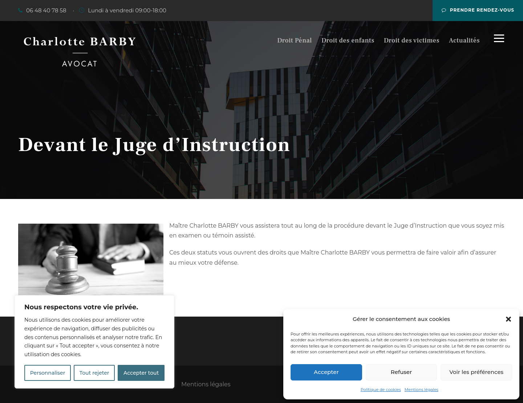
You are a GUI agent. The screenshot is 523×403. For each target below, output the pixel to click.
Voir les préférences (476, 372)
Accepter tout (141, 373)
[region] (94, 341)
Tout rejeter (94, 373)
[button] (508, 319)
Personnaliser (47, 373)
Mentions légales (421, 389)
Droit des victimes (411, 40)
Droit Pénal (294, 40)
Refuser (401, 372)
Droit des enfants (347, 40)
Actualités (464, 40)
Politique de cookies (381, 389)
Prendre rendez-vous (478, 10)
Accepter (326, 372)
